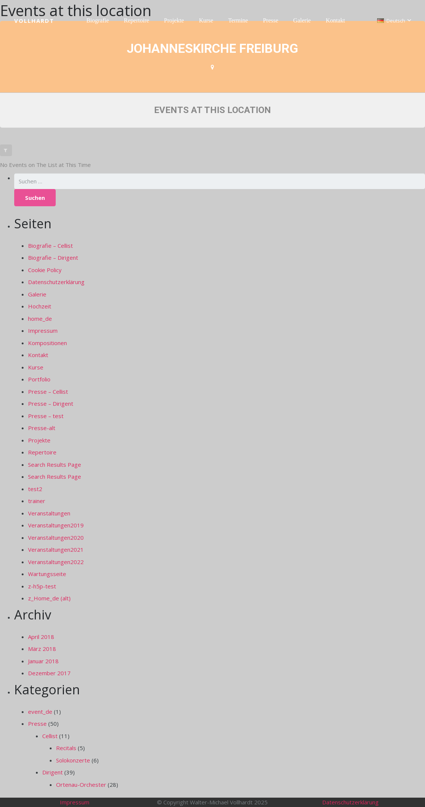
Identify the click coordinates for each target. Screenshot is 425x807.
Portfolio (39, 379)
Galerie (37, 294)
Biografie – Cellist (50, 245)
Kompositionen (47, 343)
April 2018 (41, 636)
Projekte (39, 440)
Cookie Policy (45, 270)
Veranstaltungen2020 (56, 537)
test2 (35, 489)
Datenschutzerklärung (56, 282)
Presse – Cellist (48, 391)
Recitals (66, 748)
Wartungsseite (47, 574)
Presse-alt (41, 428)
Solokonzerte (73, 760)
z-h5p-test (42, 586)
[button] (394, 20)
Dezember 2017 (49, 673)
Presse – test (46, 416)
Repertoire (42, 452)
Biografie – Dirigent (53, 257)
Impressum (43, 330)
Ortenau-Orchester (81, 784)
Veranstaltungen (49, 513)
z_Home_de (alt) (49, 598)
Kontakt (38, 355)
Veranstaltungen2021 (56, 549)
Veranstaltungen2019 (56, 525)
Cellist (50, 736)
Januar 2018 (43, 661)
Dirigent (52, 772)
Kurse (35, 367)
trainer (36, 501)
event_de (40, 711)
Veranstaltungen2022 (56, 562)
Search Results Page (54, 464)
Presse (37, 723)
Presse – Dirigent (50, 403)
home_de (40, 318)
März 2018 (42, 648)
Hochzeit (39, 306)
